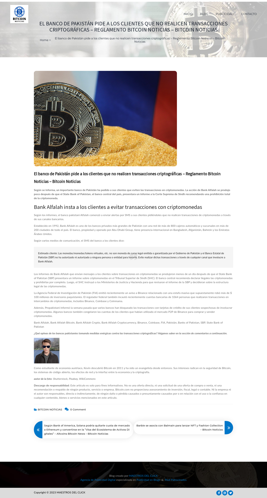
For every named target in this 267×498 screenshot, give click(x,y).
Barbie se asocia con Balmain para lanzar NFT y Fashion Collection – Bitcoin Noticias (179, 427)
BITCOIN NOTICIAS (50, 409)
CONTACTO (249, 14)
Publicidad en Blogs (148, 479)
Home (44, 40)
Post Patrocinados (176, 479)
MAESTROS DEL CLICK (143, 475)
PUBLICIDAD (225, 14)
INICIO (188, 14)
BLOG (204, 14)
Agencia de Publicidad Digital (97, 479)
